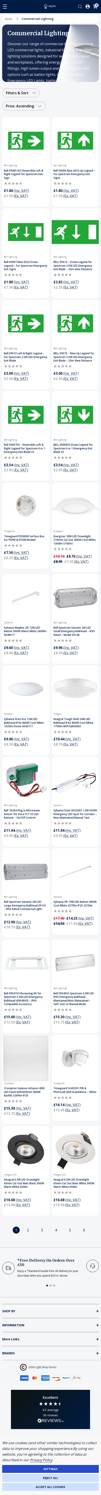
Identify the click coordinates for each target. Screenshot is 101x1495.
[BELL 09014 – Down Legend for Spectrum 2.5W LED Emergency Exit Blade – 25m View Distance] (75, 232)
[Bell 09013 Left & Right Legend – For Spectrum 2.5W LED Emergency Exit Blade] (26, 323)
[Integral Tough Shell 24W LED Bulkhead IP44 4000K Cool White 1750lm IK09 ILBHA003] (75, 689)
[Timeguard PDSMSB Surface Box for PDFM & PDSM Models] (26, 506)
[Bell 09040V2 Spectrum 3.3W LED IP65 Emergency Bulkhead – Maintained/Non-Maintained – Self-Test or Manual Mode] (75, 963)
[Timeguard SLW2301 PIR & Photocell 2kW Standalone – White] (75, 1058)
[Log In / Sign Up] (87, 6)
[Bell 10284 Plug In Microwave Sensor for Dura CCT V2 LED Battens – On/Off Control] (26, 780)
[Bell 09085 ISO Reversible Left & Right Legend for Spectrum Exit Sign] (26, 140)
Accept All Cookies (50, 1487)
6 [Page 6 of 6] (84, 1230)
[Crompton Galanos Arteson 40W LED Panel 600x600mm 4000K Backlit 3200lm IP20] (26, 1058)
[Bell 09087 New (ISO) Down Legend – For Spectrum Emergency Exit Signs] (26, 232)
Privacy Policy (41, 1460)
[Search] (80, 6)
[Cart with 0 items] (95, 6)
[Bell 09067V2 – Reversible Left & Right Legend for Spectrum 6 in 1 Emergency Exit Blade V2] (26, 414)
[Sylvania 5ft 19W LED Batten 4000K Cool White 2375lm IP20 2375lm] (75, 872)
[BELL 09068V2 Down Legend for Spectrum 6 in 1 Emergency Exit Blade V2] (75, 414)
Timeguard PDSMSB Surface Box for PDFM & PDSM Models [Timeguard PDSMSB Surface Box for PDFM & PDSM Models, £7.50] (24, 538)
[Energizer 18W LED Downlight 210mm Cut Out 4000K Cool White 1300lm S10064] (75, 506)
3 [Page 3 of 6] (42, 1230)
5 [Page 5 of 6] (70, 1230)
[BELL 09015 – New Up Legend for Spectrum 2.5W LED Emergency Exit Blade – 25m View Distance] (75, 323)
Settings (50, 1469)
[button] (47, 1285)
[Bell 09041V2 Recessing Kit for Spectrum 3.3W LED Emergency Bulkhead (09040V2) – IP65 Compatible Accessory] (26, 963)
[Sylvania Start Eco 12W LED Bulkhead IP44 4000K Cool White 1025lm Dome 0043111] (26, 689)
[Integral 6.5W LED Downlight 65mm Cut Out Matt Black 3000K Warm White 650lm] (26, 1149)
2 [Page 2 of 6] (28, 1230)
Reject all (50, 1478)
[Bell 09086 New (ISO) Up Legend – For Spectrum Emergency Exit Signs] (75, 140)
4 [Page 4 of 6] (56, 1230)
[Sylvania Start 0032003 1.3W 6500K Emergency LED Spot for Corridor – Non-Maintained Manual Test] (75, 780)
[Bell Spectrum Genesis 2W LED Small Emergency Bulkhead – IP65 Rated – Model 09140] (75, 597)
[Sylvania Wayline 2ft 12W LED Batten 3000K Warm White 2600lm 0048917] (26, 597)
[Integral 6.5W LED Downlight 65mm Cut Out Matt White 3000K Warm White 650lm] (75, 1149)
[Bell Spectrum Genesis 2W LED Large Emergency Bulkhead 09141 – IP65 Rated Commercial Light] (26, 872)
